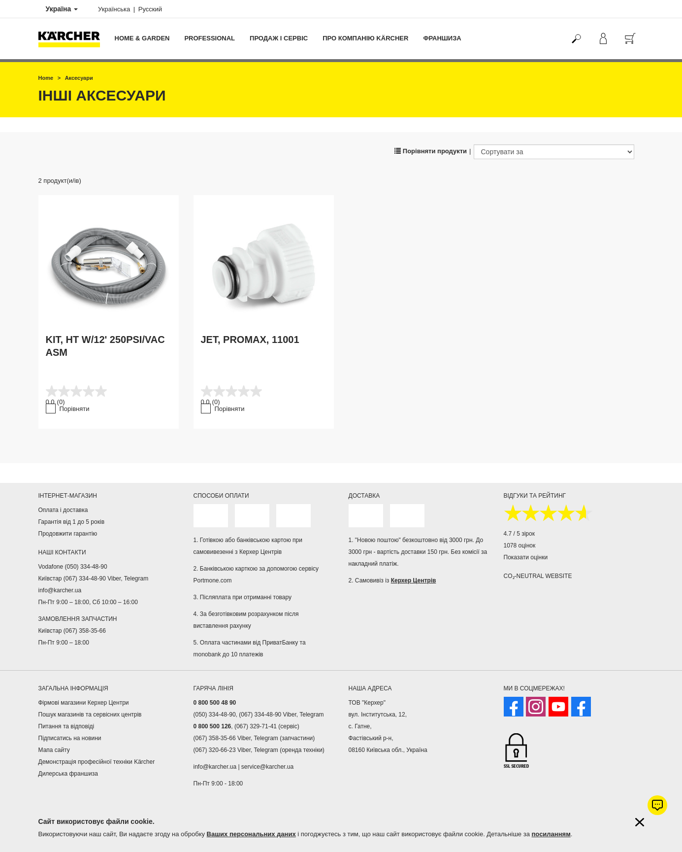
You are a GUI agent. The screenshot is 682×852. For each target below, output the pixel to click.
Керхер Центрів (413, 580)
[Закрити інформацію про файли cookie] (639, 822)
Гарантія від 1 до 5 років (71, 521)
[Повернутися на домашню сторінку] (72, 38)
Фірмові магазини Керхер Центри (83, 702)
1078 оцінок (520, 545)
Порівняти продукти (430, 151)
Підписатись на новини (69, 738)
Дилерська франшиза (68, 773)
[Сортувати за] (554, 151)
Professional (209, 38)
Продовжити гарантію (67, 533)
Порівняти (75, 408)
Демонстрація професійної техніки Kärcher (96, 761)
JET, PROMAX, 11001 (250, 339)
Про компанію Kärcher (365, 38)
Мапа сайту (54, 750)
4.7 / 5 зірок (519, 533)
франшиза (442, 38)
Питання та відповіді (66, 726)
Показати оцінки (526, 557)
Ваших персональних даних (251, 834)
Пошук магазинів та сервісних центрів (90, 714)
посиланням (551, 834)
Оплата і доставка (63, 510)
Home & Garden (142, 38)
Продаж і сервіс (279, 38)
